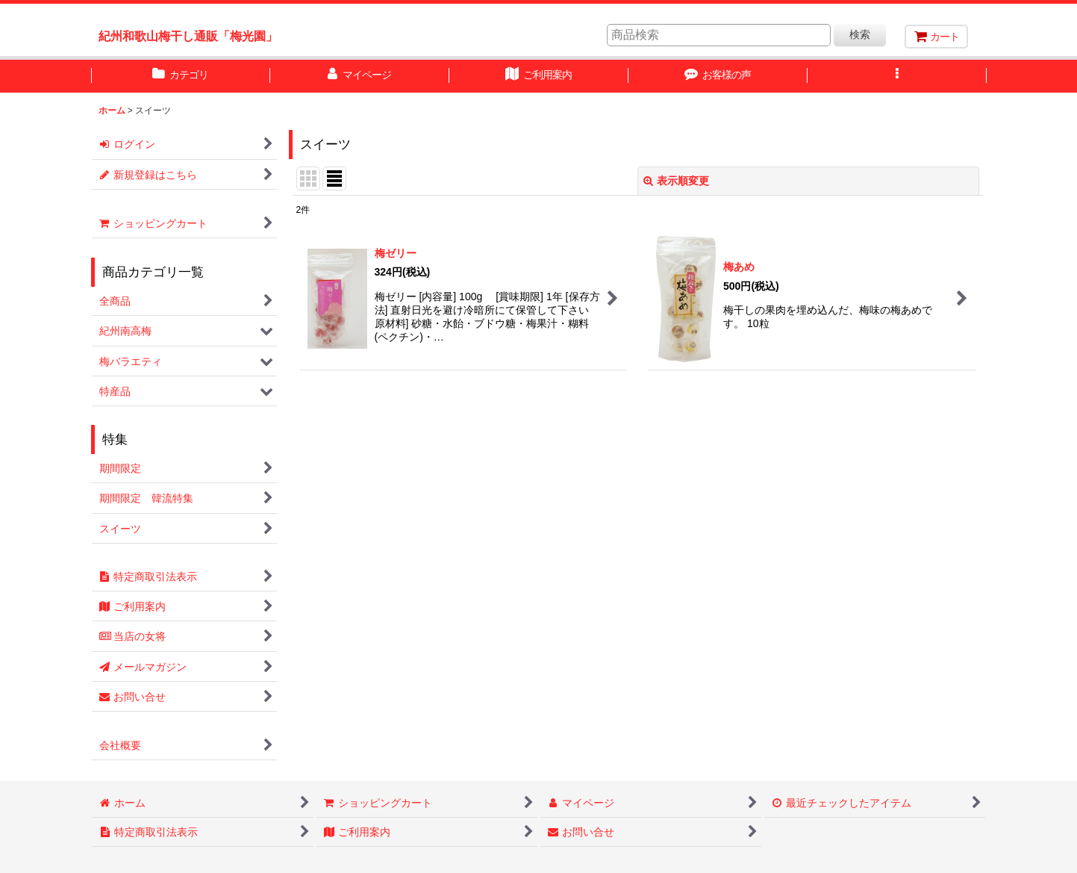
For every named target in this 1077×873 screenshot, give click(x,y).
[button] (897, 76)
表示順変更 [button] (676, 181)
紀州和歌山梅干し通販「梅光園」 (188, 36)
